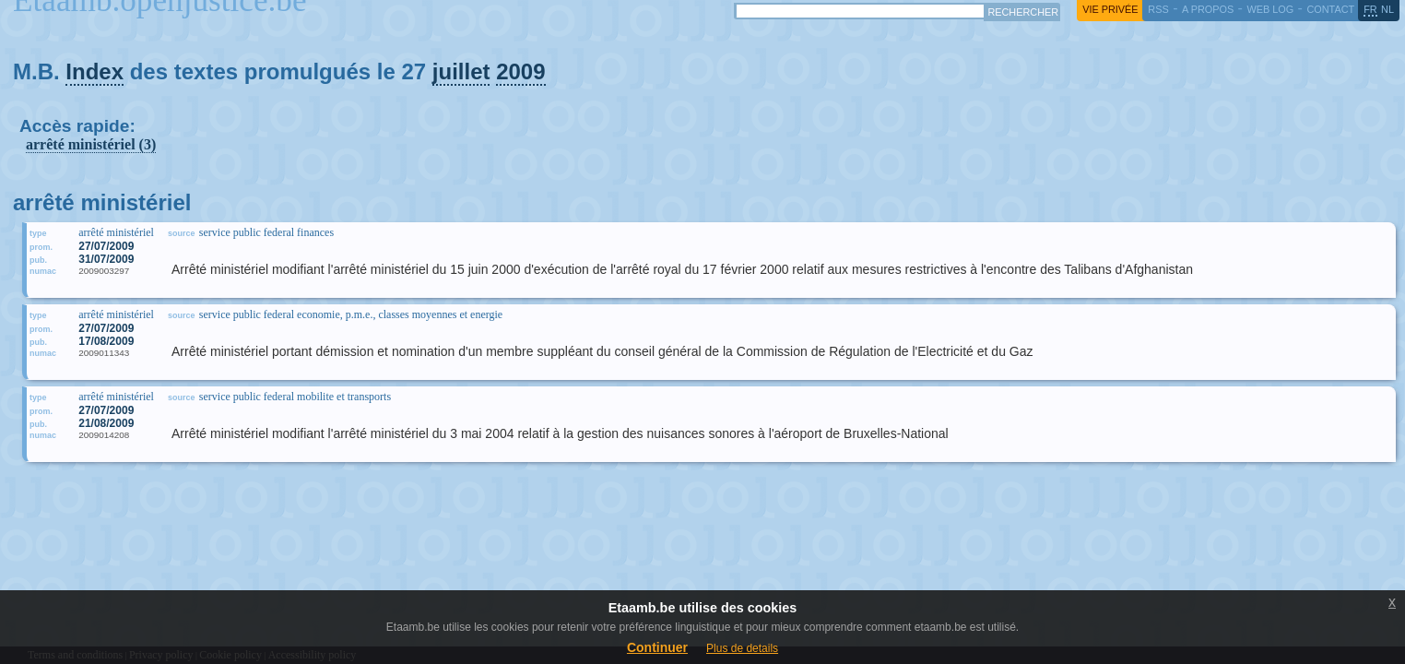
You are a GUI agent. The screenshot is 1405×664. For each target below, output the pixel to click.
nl (1387, 9)
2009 (520, 71)
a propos (1208, 9)
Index (94, 71)
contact (1330, 9)
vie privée (1110, 9)
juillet (461, 71)
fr (1370, 9)
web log (1269, 9)
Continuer (657, 647)
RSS (1158, 9)
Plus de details (742, 648)
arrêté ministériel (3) (91, 144)
